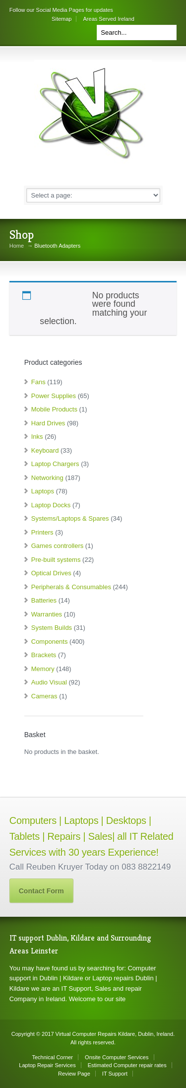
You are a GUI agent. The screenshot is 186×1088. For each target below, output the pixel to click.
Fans (38, 382)
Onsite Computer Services (116, 1057)
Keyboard (45, 450)
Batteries (44, 600)
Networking (47, 477)
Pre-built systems (56, 559)
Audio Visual (49, 682)
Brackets (44, 655)
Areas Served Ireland (108, 19)
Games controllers (57, 545)
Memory (43, 669)
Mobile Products (54, 409)
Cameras (44, 696)
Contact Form (41, 891)
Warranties (46, 614)
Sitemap (61, 19)
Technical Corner (52, 1057)
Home (16, 246)
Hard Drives (48, 423)
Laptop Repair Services (47, 1065)
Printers (42, 532)
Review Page (74, 1074)
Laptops (42, 491)
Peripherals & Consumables (71, 587)
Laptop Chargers (55, 464)
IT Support (114, 1074)
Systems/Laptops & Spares (70, 518)
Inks (37, 436)
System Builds (51, 627)
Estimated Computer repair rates (127, 1065)
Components (49, 641)
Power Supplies (53, 396)
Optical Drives (51, 573)
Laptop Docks (51, 505)
